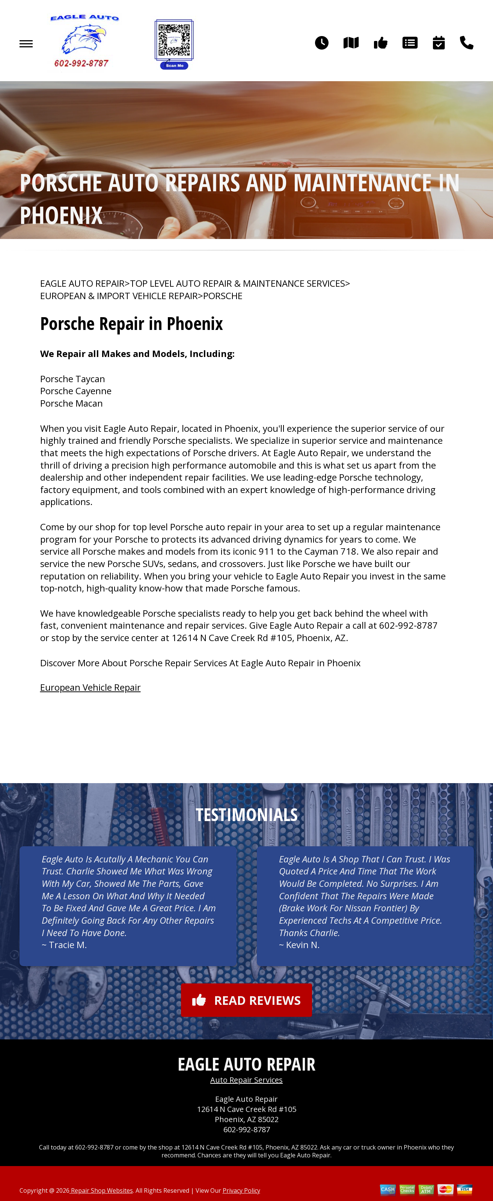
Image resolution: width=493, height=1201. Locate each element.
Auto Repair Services (246, 1080)
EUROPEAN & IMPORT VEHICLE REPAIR (119, 296)
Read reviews (246, 1000)
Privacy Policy (241, 1190)
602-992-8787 (408, 625)
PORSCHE (223, 296)
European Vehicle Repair (90, 687)
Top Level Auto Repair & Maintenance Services (237, 283)
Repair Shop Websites (101, 1190)
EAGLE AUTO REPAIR (82, 283)
